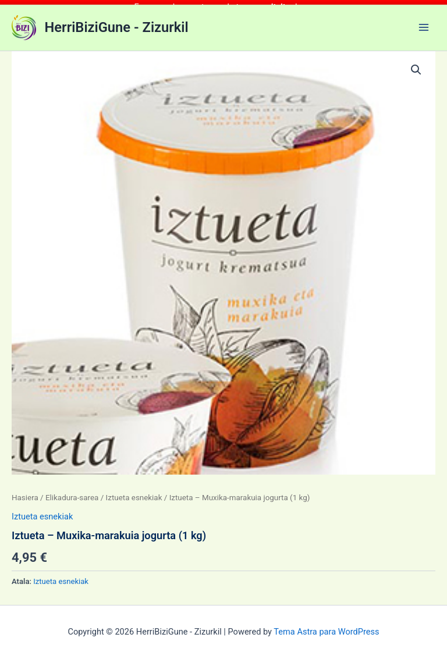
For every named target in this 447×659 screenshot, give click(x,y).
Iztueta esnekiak (134, 493)
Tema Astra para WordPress (326, 627)
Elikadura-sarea (72, 493)
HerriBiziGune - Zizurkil (117, 23)
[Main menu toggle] (423, 22)
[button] (416, 65)
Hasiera (25, 493)
